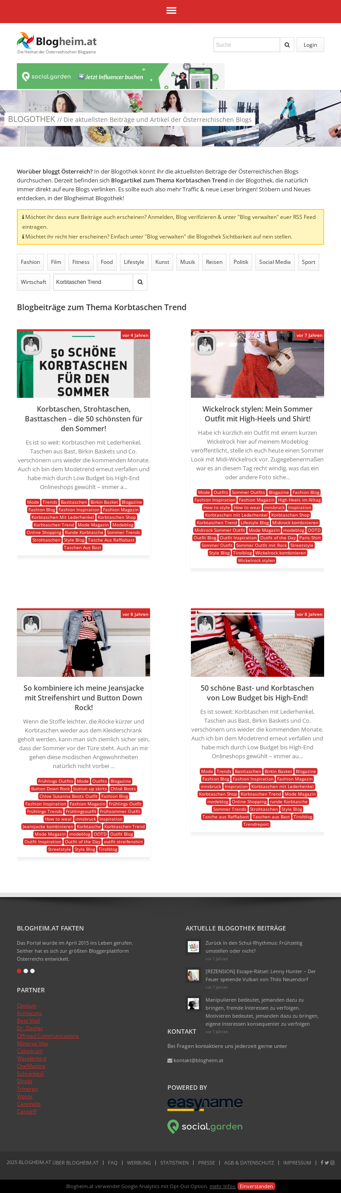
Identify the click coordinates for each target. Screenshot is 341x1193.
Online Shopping (44, 532)
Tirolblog (242, 553)
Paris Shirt (310, 537)
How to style (216, 507)
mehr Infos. (223, 1186)
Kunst (162, 262)
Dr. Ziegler (30, 1028)
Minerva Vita (32, 1043)
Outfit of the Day (278, 537)
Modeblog (122, 525)
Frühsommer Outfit (120, 811)
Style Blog (74, 540)
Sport (308, 262)
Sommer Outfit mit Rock (261, 545)
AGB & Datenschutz (249, 1162)
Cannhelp (28, 1104)
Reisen (214, 262)
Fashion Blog (41, 509)
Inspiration (299, 507)
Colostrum (30, 1051)
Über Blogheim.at (75, 1162)
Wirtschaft (33, 282)
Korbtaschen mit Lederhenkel (236, 515)
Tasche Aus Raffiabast (111, 540)
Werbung (139, 1162)
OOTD (314, 530)
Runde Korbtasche (84, 532)
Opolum (26, 1005)
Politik (241, 262)
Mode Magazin (93, 525)
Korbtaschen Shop (117, 517)
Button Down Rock (50, 788)
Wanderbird (31, 1058)
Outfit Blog (205, 537)
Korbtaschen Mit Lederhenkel (63, 517)
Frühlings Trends (44, 811)
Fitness (81, 262)
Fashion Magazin (121, 509)
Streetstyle (301, 545)
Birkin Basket (104, 502)
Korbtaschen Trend (54, 525)
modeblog (293, 530)
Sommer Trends (123, 532)
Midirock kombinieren (295, 522)
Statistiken (174, 1162)
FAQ (113, 1162)
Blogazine (132, 502)
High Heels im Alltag (299, 500)
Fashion (30, 262)
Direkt (24, 1081)
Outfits (221, 492)
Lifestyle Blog (255, 522)
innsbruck (274, 507)
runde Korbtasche (289, 801)
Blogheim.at (57, 40)
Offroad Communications (48, 1035)
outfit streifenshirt (123, 841)
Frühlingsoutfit (81, 811)
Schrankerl (30, 1073)
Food (107, 262)
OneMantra (31, 1066)
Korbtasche (89, 826)
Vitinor (25, 1096)
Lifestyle (134, 262)
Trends (50, 502)
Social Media (275, 262)
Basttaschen (74, 502)
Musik (187, 262)
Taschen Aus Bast (82, 547)
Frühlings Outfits (55, 781)
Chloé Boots (123, 788)
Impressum (297, 1162)
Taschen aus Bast (271, 816)
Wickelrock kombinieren (280, 553)
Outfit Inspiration (238, 537)
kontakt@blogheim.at (195, 1060)
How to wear (247, 507)
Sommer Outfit (217, 545)
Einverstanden (256, 1186)
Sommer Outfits (248, 492)
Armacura (29, 1013)
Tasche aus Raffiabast (225, 816)
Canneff (26, 1111)
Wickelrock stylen (256, 560)
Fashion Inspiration (79, 509)
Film (56, 262)
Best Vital (28, 1020)
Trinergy (27, 1088)
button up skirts (90, 788)
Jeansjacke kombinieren (48, 826)
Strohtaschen (46, 540)
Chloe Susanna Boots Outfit (69, 796)
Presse (206, 1162)
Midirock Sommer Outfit (219, 530)
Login (310, 45)
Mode (33, 502)
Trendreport (256, 824)
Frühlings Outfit (125, 804)
